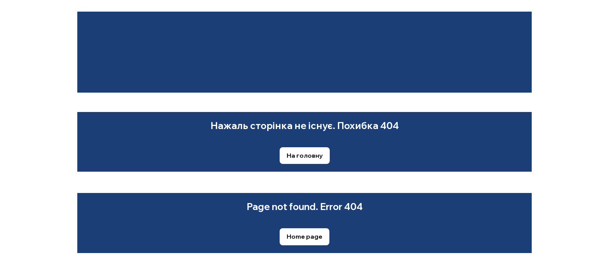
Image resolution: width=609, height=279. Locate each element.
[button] (305, 155)
